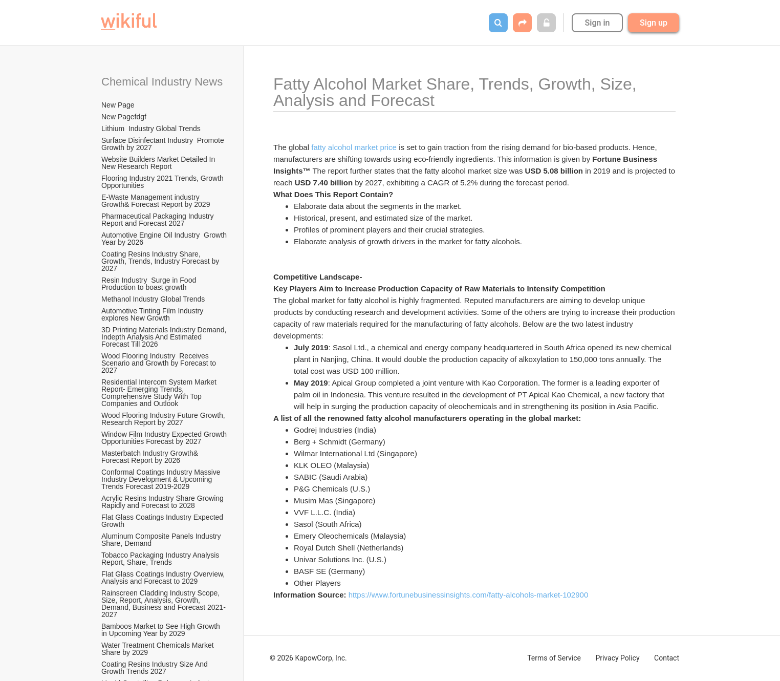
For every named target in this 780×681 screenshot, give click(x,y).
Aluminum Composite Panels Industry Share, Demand (162, 539)
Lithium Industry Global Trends (151, 128)
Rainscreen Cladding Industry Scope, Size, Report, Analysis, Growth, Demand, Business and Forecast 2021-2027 (163, 604)
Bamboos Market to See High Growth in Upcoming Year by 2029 (161, 629)
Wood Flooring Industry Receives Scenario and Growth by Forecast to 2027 (159, 363)
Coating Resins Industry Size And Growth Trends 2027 (155, 667)
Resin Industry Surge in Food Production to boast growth (149, 283)
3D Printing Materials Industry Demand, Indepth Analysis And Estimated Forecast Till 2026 (164, 337)
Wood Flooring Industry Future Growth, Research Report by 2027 (164, 419)
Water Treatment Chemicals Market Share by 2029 (158, 648)
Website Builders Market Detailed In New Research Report (159, 163)
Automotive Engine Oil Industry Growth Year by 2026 (164, 238)
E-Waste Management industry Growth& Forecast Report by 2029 (155, 200)
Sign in (597, 23)
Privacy (617, 658)
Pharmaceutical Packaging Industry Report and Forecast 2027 (158, 219)
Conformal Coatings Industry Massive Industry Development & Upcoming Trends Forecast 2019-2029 (162, 479)
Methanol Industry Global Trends (154, 299)
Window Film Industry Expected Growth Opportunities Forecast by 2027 (164, 437)
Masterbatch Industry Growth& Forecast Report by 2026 (150, 456)
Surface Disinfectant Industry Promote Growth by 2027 (163, 144)
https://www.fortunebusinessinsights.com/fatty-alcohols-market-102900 (469, 594)
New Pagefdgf (123, 117)
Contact (666, 658)
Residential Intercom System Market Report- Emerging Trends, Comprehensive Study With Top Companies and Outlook (160, 393)
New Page (118, 105)
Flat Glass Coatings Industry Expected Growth (163, 520)
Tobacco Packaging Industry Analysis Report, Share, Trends (161, 558)
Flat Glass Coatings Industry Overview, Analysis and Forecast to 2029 (163, 577)
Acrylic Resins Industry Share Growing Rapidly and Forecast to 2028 (163, 501)
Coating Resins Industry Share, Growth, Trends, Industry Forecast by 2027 (161, 261)
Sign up (653, 23)
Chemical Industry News (162, 81)
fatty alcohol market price (354, 147)
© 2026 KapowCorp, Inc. (308, 658)
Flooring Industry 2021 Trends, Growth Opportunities (163, 181)
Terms (554, 658)
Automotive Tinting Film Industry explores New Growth (153, 314)
